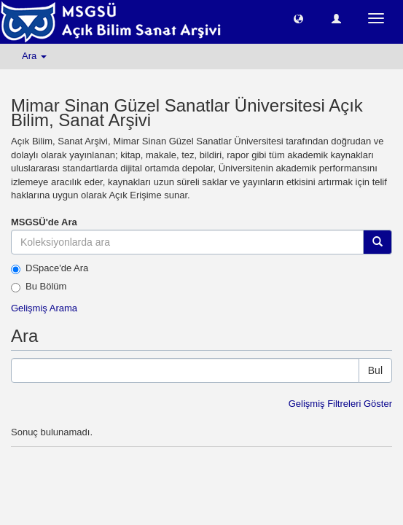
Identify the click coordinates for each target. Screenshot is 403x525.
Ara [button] (34, 55)
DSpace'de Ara (49, 268)
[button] (298, 18)
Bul (375, 370)
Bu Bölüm (38, 286)
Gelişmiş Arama (44, 308)
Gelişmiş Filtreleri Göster (340, 403)
